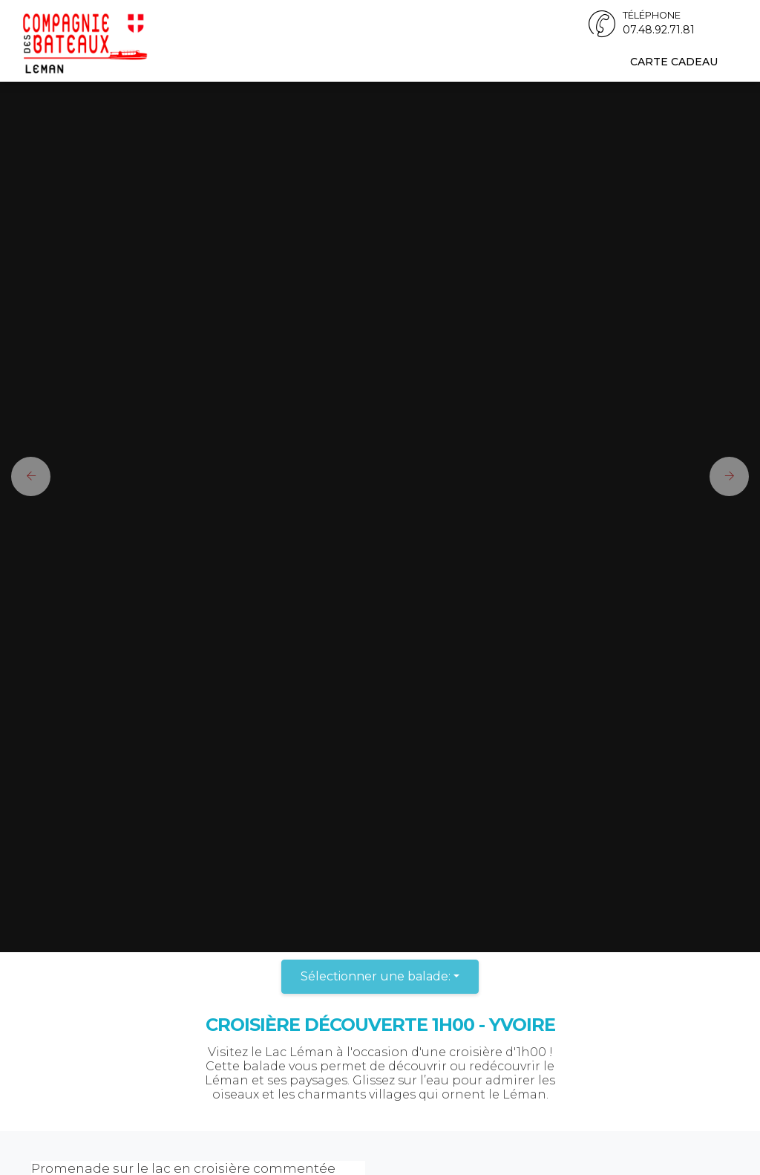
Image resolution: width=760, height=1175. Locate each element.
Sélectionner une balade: (376, 976)
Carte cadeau (674, 61)
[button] (25, 476)
